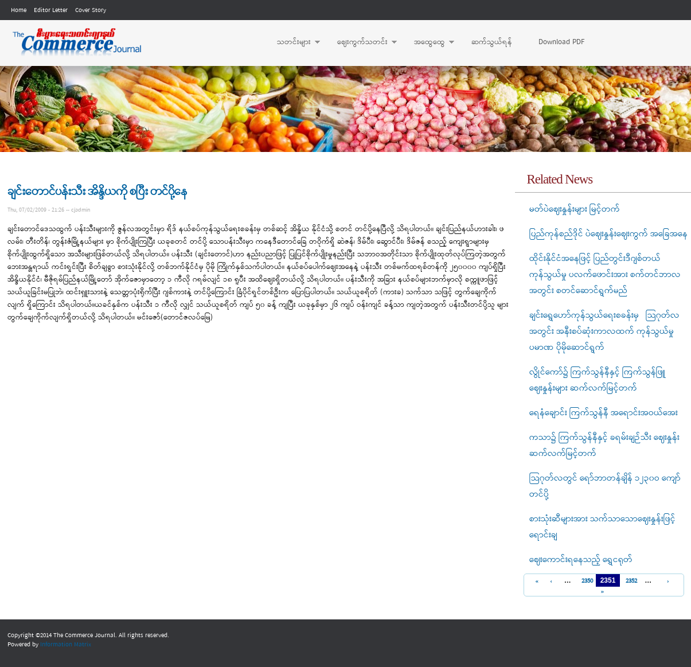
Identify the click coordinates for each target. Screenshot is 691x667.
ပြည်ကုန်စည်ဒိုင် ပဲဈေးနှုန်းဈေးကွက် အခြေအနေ (608, 234)
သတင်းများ (293, 42)
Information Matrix (65, 644)
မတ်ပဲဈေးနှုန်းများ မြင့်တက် (574, 209)
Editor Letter (51, 10)
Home (18, 10)
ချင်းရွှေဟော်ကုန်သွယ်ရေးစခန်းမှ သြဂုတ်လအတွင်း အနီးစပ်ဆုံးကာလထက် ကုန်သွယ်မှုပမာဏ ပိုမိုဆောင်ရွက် (604, 331)
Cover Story (90, 10)
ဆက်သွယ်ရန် (491, 42)
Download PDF (561, 42)
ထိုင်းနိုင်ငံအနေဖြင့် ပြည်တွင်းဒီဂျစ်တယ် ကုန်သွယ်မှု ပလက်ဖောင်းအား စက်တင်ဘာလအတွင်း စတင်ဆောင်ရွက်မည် (605, 275)
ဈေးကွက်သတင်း (361, 42)
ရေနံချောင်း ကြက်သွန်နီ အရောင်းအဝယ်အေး (603, 413)
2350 (585, 581)
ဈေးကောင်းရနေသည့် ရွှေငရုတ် (581, 560)
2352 (630, 581)
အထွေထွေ (428, 42)
